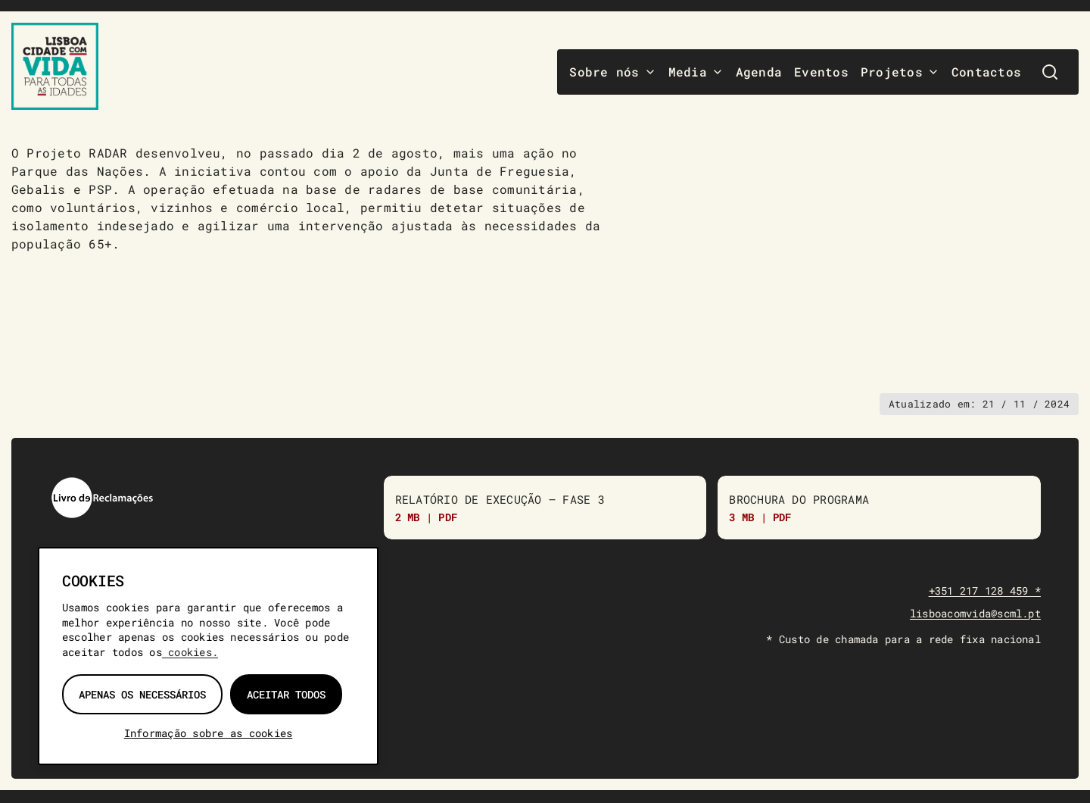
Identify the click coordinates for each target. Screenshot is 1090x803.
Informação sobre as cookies (208, 733)
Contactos (986, 72)
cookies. (190, 652)
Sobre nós (612, 72)
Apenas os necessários (142, 694)
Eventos (821, 72)
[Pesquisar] (1050, 72)
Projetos (900, 72)
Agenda (759, 72)
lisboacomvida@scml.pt (975, 614)
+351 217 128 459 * (985, 592)
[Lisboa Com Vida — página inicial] (54, 66)
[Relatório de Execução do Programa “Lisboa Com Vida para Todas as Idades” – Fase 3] (545, 508)
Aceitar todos (286, 694)
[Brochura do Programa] (879, 508)
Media (696, 72)
